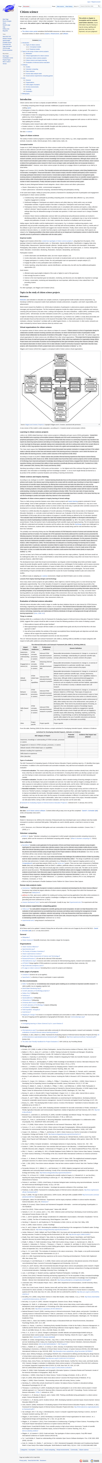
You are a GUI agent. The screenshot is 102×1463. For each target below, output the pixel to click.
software (65, 33)
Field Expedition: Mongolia (30, 1009)
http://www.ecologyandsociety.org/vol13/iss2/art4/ (55, 1172)
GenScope (78, 524)
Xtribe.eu (25, 909)
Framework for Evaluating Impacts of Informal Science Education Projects (43, 803)
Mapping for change (28, 1014)
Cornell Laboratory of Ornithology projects (35, 991)
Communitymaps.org (77, 1017)
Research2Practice (28, 958)
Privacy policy (23, 1460)
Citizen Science (27, 940)
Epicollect (25, 845)
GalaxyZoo (35, 892)
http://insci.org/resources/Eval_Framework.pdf (81, 1037)
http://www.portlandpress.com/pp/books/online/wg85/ (73, 1280)
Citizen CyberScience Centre (31, 954)
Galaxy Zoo (25, 993)
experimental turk (27, 920)
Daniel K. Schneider (88, 810)
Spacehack (25, 977)
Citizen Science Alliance (29, 947)
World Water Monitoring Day (31, 988)
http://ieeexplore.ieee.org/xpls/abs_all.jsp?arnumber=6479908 (72, 1351)
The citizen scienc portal (29, 31)
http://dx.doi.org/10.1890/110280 (79, 1234)
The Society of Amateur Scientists (32, 951)
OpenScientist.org (27, 949)
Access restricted (49, 1337)
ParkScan (25, 995)
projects (47, 33)
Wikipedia (25, 937)
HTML (37, 1392)
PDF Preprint (62, 1344)
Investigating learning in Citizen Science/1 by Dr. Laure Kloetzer (42, 1023)
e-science (29, 131)
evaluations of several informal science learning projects (39, 1032)
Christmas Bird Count (28, 1002)
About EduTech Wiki (33, 1460)
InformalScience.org (28, 961)
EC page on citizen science (30, 968)
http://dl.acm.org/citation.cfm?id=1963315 (48, 1309)
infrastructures (55, 33)
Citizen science (83, 1449)
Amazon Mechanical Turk (30, 902)
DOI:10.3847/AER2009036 (47, 1344)
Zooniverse (25, 888)
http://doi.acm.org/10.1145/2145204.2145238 (56, 1367)
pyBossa (25, 895)
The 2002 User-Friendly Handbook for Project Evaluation (39, 1041)
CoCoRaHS (25, 1007)
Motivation (23, 300)
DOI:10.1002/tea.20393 (29, 1431)
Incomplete (31, 1449)
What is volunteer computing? (80, 838)
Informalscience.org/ (28, 1030)
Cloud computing (49, 1449)
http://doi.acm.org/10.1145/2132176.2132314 (60, 1358)
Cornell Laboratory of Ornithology (32, 1005)
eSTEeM (25, 963)
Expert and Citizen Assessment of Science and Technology (40, 956)
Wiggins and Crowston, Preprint (34, 424)
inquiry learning (73, 501)
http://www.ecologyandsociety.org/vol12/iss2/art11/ (63, 1134)
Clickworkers (26, 1000)
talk (96, 810)
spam (29, 108)
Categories (24, 1449)
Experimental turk (75, 902)
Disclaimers (43, 1460)
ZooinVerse (25, 1012)
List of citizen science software (35, 810)
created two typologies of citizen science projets (56, 241)
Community (74, 1449)
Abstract (44, 1202)
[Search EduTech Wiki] (90, 6)
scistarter (25, 974)
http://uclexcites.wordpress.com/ (32, 965)
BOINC (24, 836)
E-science (40, 1449)
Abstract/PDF (37, 1337)
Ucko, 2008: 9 (38, 613)
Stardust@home (27, 998)
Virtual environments (62, 1449)
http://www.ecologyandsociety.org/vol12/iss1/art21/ (51, 1229)
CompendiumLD (27, 863)
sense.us (60, 863)
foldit (23, 984)
